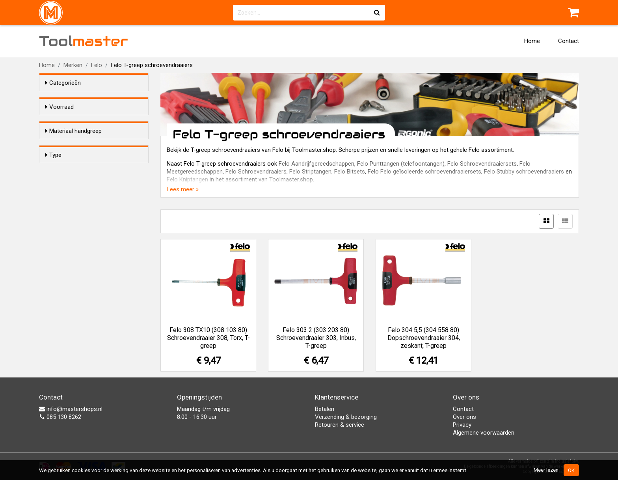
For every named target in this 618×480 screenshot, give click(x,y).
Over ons (464, 416)
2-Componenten (82, 170)
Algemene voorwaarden (483, 432)
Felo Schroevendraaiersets (482, 163)
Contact (568, 41)
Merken (72, 65)
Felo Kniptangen (187, 179)
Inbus (68, 218)
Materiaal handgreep (73, 145)
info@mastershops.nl (70, 409)
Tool (83, 41)
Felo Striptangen (310, 171)
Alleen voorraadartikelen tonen (96, 121)
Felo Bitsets (349, 171)
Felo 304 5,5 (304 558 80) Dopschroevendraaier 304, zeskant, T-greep (423, 337)
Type (53, 194)
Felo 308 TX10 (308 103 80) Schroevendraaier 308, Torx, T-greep (208, 337)
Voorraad (59, 107)
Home (532, 41)
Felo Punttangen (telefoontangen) (401, 163)
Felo (96, 65)
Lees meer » (183, 189)
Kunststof (74, 160)
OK (571, 470)
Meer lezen (546, 470)
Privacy (462, 424)
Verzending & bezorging (346, 416)
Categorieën (63, 83)
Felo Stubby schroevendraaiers (524, 171)
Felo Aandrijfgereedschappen (316, 163)
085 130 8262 (60, 416)
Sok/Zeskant (78, 229)
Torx (66, 208)
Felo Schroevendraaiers (256, 171)
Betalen (324, 409)
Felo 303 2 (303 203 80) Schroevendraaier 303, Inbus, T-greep (316, 337)
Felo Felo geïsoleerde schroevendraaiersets (424, 171)
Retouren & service (339, 424)
